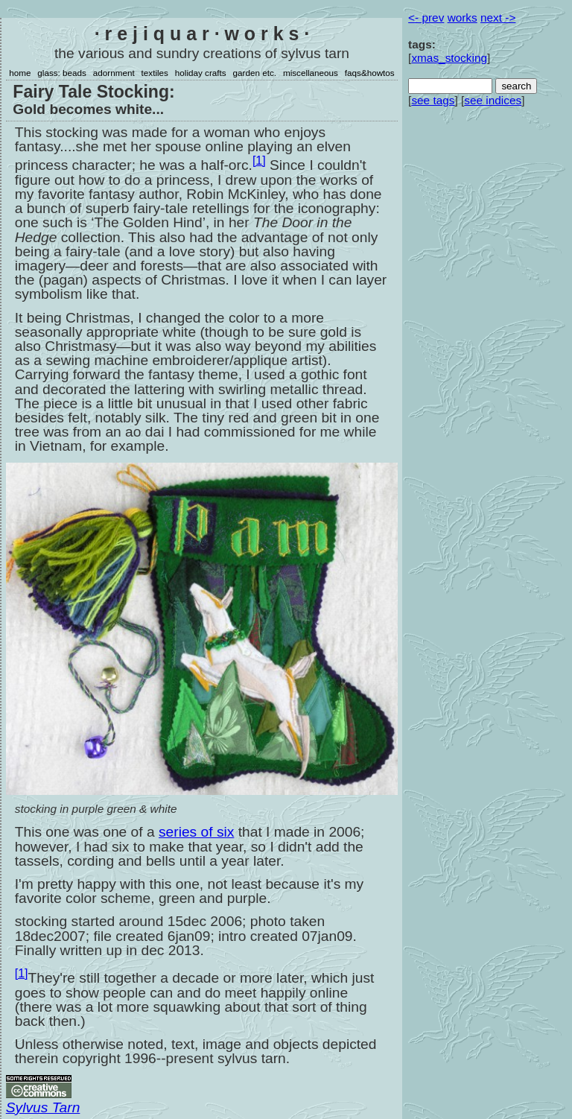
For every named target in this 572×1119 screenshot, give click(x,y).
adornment (114, 72)
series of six (196, 832)
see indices (492, 100)
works (462, 17)
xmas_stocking (449, 57)
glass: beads (61, 72)
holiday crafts (200, 72)
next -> (497, 17)
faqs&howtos (370, 72)
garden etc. (254, 72)
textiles (155, 72)
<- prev (426, 17)
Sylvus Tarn (43, 1107)
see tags (432, 100)
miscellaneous (310, 72)
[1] (259, 160)
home (20, 72)
